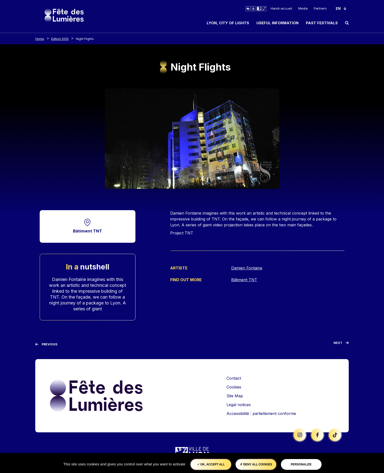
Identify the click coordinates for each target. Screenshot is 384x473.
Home (39, 39)
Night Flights (85, 39)
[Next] (341, 344)
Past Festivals (322, 23)
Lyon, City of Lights (228, 23)
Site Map (235, 395)
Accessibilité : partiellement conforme (261, 413)
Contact (234, 378)
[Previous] (46, 345)
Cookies (234, 387)
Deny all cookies (256, 464)
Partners (320, 8)
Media (303, 8)
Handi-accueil (281, 8)
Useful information (277, 23)
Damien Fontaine (246, 268)
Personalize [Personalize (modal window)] (301, 464)
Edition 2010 (60, 39)
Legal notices (239, 404)
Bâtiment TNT (87, 231)
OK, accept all (211, 464)
